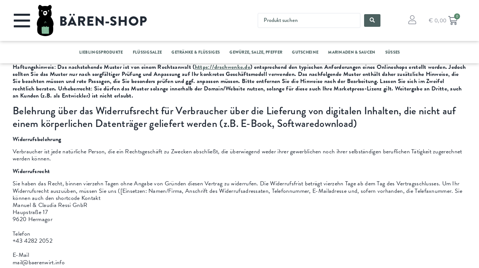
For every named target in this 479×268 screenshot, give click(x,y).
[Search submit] (372, 20)
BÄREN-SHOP (103, 21)
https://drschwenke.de (222, 67)
